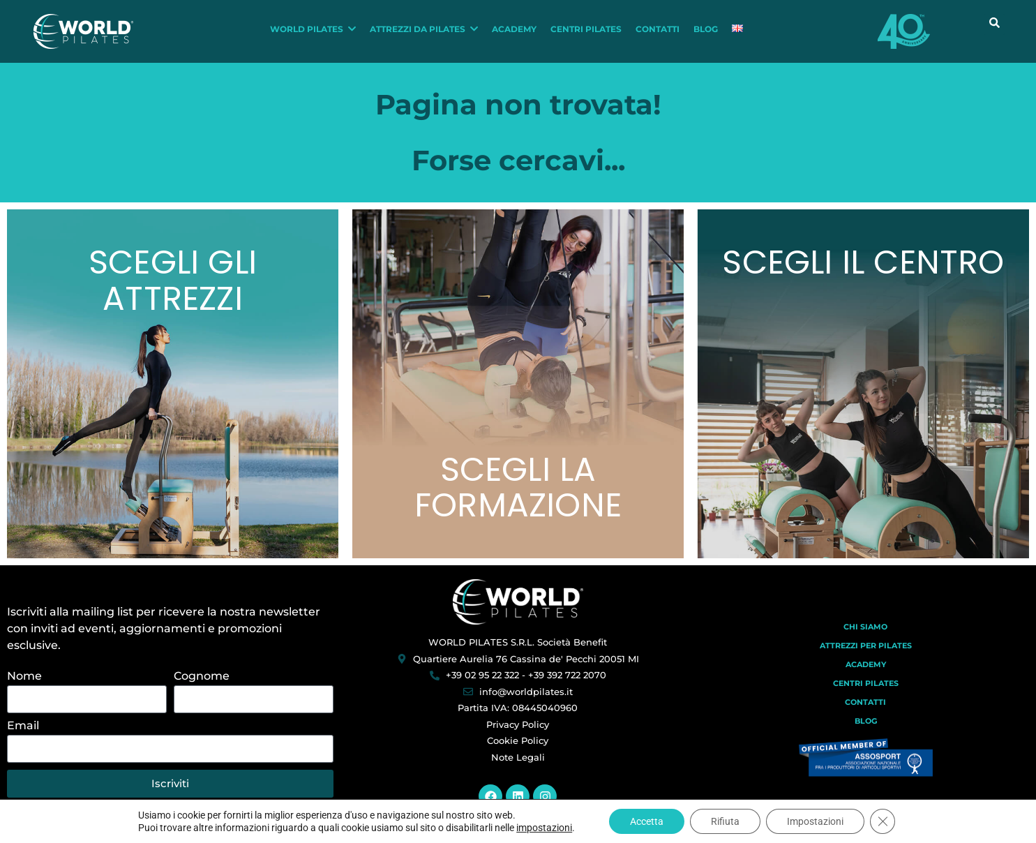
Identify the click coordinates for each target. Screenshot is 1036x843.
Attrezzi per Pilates (866, 645)
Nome (24, 676)
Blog (866, 721)
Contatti (865, 702)
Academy (866, 664)
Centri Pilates (866, 683)
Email (23, 726)
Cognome (202, 676)
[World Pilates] (518, 602)
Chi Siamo (865, 627)
